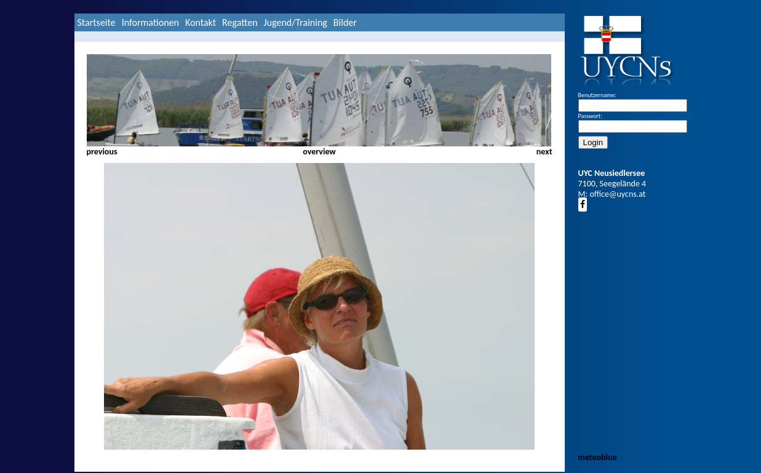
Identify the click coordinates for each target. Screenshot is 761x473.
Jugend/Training (295, 22)
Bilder (345, 22)
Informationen (150, 22)
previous (102, 151)
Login (593, 142)
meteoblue (597, 457)
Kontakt (200, 22)
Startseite (97, 22)
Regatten (239, 22)
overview (319, 151)
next (544, 151)
